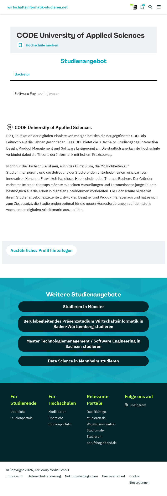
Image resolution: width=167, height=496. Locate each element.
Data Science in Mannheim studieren (83, 361)
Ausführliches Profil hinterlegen (41, 250)
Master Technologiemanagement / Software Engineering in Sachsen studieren (83, 343)
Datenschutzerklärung (44, 476)
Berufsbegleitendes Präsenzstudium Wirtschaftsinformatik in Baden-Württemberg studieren (83, 323)
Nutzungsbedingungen (81, 476)
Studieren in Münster (83, 306)
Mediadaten (57, 411)
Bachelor (22, 74)
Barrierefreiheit (113, 476)
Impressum (15, 476)
